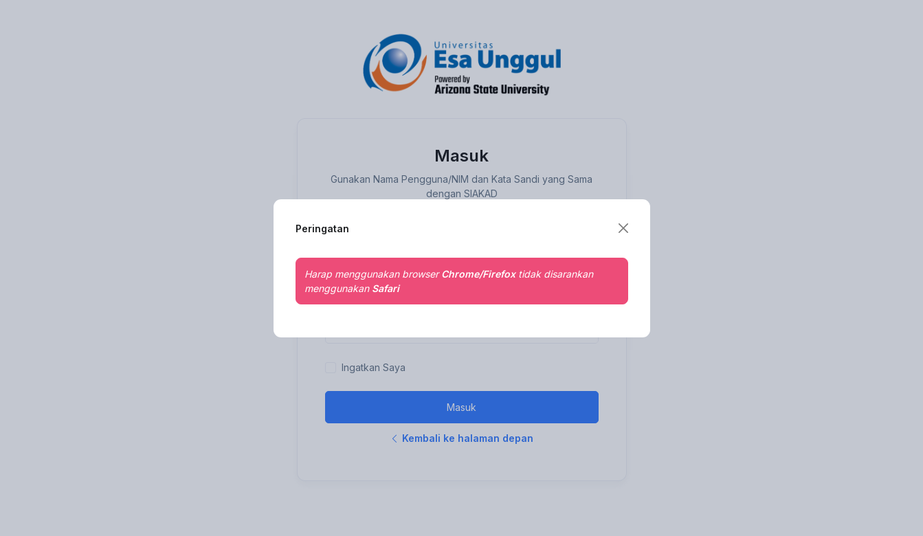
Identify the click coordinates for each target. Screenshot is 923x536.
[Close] (623, 228)
